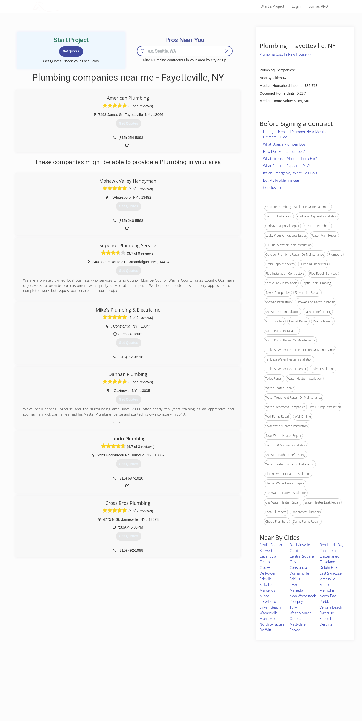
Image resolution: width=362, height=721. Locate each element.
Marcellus (267, 590)
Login (296, 6)
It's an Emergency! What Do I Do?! (290, 173)
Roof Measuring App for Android (177, 700)
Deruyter (326, 624)
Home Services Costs (98, 677)
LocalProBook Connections (260, 695)
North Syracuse (272, 624)
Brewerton (268, 550)
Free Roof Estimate (96, 695)
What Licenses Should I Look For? (290, 158)
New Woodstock (303, 595)
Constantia (298, 567)
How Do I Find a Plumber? (284, 151)
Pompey (296, 601)
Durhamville (299, 573)
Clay (293, 561)
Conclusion (272, 187)
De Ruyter (268, 573)
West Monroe (300, 612)
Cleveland (327, 561)
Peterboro (268, 601)
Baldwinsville (300, 544)
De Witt (266, 629)
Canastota (327, 550)
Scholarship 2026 (253, 677)
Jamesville (327, 578)
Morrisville (268, 618)
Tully (293, 607)
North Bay (327, 595)
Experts (159, 683)
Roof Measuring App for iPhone (176, 695)
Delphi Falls (328, 567)
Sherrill (325, 618)
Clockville (267, 567)
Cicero (265, 561)
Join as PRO (318, 6)
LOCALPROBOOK (63, 6)
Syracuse (326, 612)
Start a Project (272, 6)
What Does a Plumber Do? (284, 144)
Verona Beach (330, 607)
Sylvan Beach (270, 607)
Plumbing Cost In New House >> (286, 54)
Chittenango (329, 556)
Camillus (296, 550)
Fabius (295, 578)
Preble (324, 601)
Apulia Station (271, 544)
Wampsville (269, 612)
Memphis (326, 590)
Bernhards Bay (331, 544)
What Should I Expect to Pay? (286, 165)
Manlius (325, 584)
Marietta (296, 590)
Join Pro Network (166, 677)
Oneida (295, 618)
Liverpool (297, 584)
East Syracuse (330, 573)
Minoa (265, 595)
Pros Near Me (92, 683)
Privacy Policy (250, 683)
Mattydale (298, 624)
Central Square (302, 556)
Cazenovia (268, 556)
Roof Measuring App (168, 689)
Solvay (295, 629)
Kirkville (266, 584)
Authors (246, 689)
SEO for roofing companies (259, 700)
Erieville (266, 578)
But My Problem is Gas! (281, 180)
